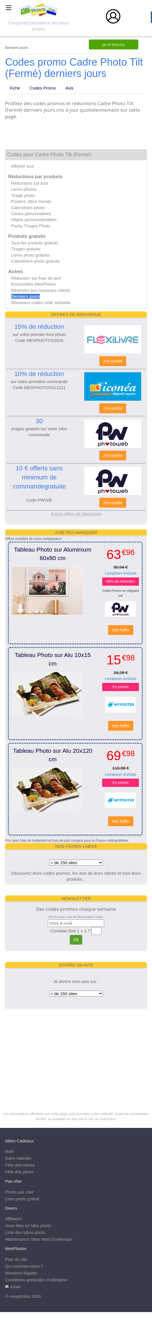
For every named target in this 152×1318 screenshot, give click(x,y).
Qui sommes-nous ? (24, 1266)
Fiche (15, 88)
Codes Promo (43, 88)
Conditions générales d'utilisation (36, 1279)
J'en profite (112, 361)
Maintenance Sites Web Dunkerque (38, 1239)
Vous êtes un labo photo (28, 1225)
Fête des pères (19, 1171)
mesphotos (19, 1296)
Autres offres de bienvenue (75, 513)
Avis (69, 88)
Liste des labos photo (25, 1232)
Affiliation (13, 1218)
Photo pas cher (19, 1192)
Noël (9, 1151)
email (15, 1286)
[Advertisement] (76, 1054)
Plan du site (16, 1259)
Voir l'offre (121, 630)
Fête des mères (20, 1165)
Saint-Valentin (18, 1158)
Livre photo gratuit (22, 1198)
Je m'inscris (113, 44)
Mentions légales (21, 1273)
